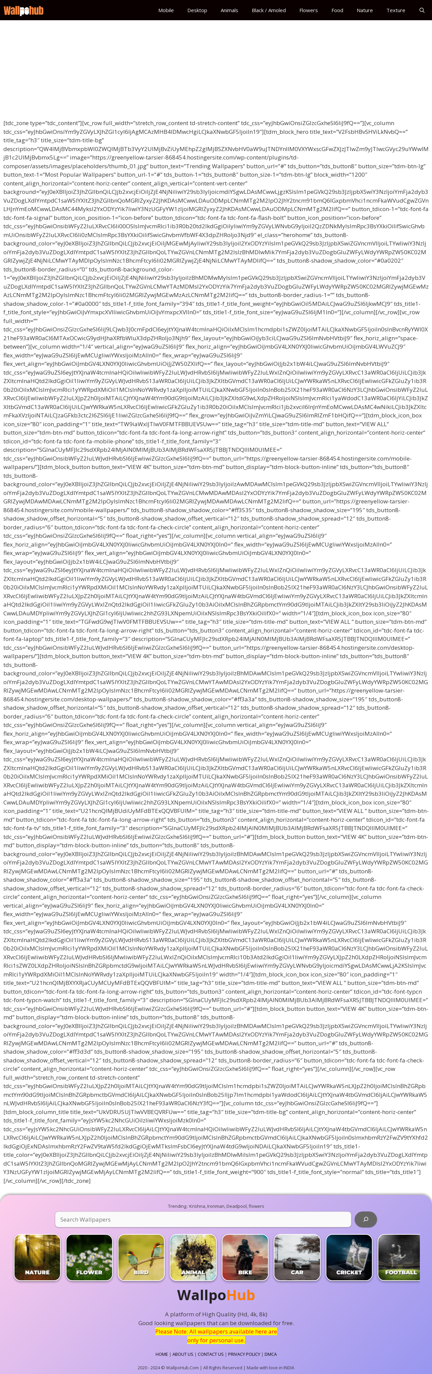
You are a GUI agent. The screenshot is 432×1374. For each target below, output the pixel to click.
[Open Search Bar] (422, 10)
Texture (395, 10)
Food (337, 10)
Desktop (197, 10)
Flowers (308, 10)
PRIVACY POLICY (244, 1354)
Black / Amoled (269, 10)
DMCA (271, 1354)
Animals (229, 10)
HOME (162, 1354)
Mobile (166, 10)
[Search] (366, 1219)
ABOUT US (182, 1354)
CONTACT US (211, 1354)
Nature (365, 10)
